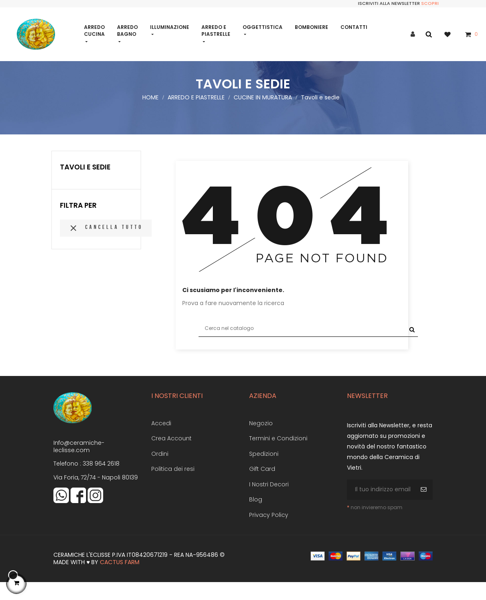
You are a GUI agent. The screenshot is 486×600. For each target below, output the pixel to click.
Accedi (161, 440)
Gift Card (262, 486)
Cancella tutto (105, 245)
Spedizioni (263, 470)
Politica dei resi (172, 486)
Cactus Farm (119, 579)
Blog (255, 516)
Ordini (159, 470)
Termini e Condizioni (278, 455)
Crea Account (171, 455)
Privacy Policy (268, 531)
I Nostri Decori (269, 501)
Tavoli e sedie (85, 184)
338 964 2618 (101, 480)
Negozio (261, 440)
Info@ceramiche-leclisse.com (78, 463)
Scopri (430, 3)
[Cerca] (308, 345)
